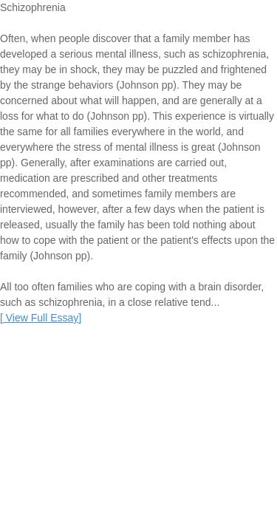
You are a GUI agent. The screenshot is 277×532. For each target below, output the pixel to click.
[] (40, 318)
